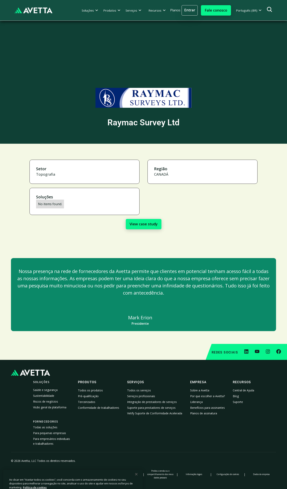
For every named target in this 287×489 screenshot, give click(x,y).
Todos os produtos (90, 390)
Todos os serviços (139, 390)
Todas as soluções (45, 427)
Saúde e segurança (45, 390)
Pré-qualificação (88, 396)
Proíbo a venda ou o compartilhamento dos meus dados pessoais (160, 474)
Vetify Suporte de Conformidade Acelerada (154, 413)
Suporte (238, 402)
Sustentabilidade (43, 396)
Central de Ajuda (243, 390)
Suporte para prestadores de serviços (151, 408)
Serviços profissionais (141, 396)
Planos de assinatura (203, 413)
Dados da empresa (261, 474)
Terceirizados (86, 402)
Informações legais (194, 474)
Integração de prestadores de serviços (152, 402)
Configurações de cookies (227, 474)
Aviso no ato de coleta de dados (93, 474)
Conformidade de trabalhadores (98, 408)
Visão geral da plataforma (49, 407)
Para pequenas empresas (49, 433)
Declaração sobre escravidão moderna (126, 474)
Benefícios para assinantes (207, 408)
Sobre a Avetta (199, 390)
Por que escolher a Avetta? (207, 396)
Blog (236, 396)
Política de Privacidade (26, 474)
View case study (144, 224)
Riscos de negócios (45, 401)
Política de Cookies (59, 474)
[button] (90, 10)
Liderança (196, 402)
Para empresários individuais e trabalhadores (51, 441)
